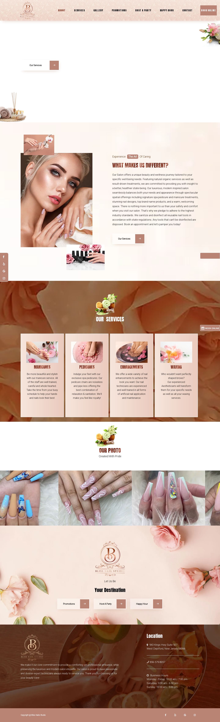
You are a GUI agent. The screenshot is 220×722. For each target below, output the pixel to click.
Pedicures (87, 367)
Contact (187, 10)
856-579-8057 (156, 662)
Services (79, 10)
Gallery (98, 10)
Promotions (119, 10)
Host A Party (143, 10)
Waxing (176, 367)
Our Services (44, 67)
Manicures (42, 367)
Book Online (208, 10)
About (62, 10)
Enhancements (131, 367)
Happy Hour (167, 10)
